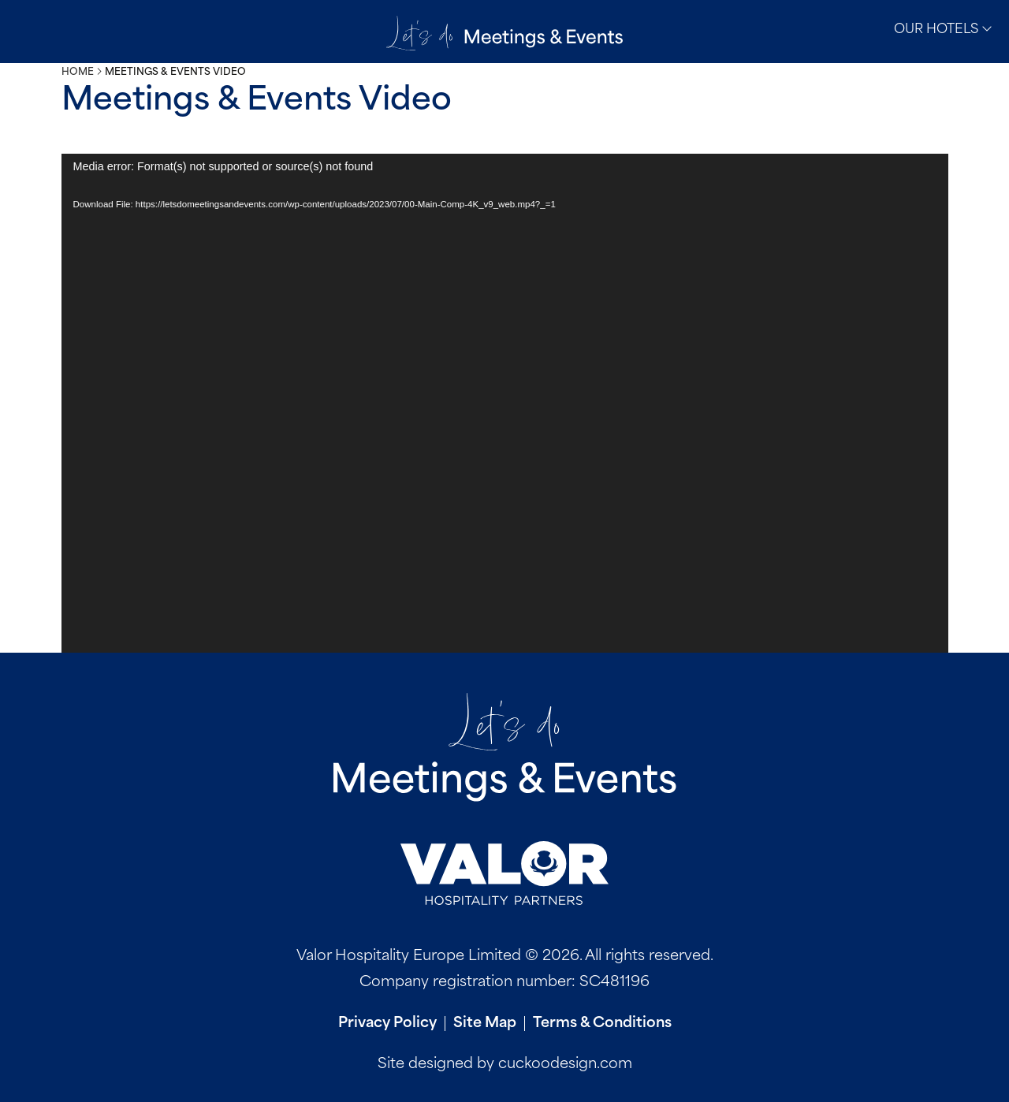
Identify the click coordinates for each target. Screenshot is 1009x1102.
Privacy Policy (387, 1023)
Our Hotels (943, 29)
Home (77, 72)
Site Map (484, 1023)
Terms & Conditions (602, 1023)
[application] (504, 403)
